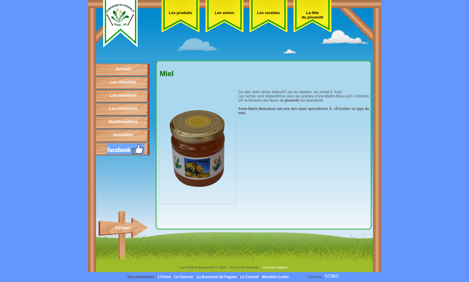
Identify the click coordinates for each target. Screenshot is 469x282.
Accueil (123, 69)
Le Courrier (184, 277)
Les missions (123, 82)
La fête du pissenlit (312, 14)
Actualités (123, 134)
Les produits (180, 12)
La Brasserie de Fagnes (217, 277)
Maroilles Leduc (275, 277)
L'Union (164, 277)
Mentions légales (275, 267)
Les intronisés (123, 108)
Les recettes (268, 12)
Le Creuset (249, 277)
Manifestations (123, 121)
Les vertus (224, 12)
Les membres (123, 95)
